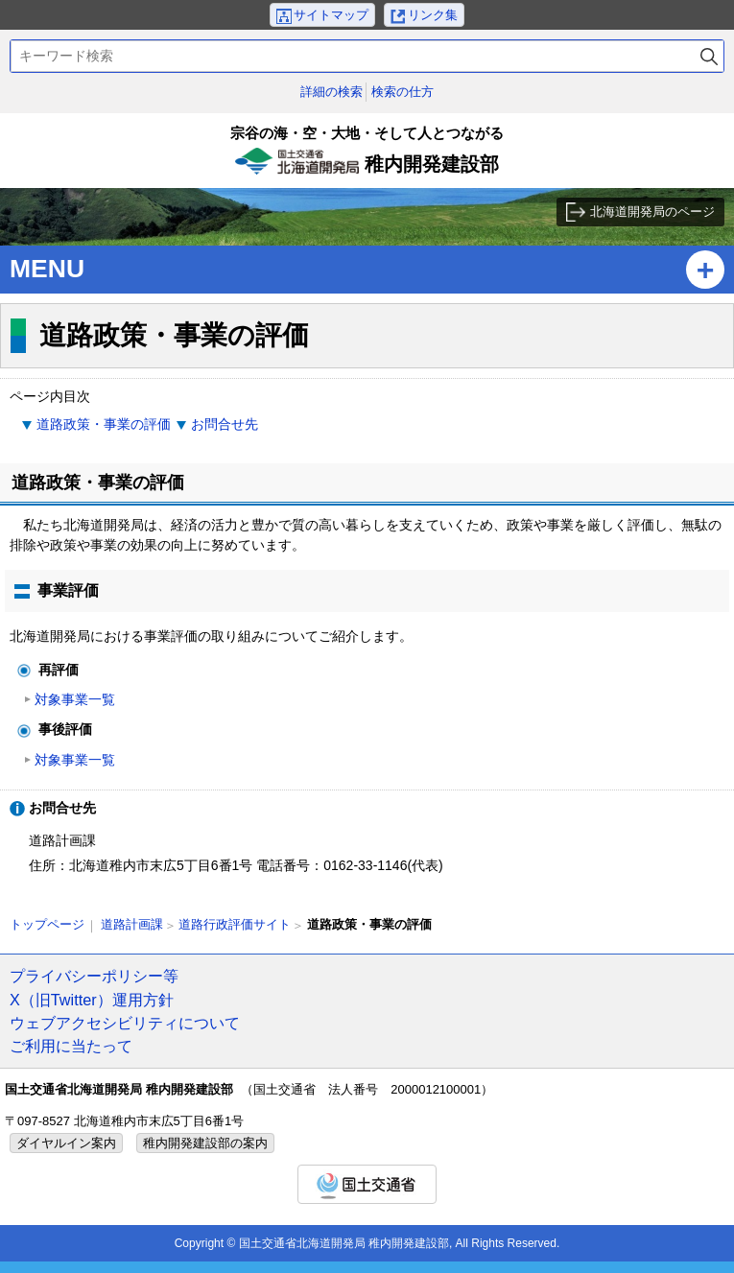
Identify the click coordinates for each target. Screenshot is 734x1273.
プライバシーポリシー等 (94, 975)
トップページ (47, 924)
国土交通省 (367, 1184)
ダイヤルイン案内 (66, 1143)
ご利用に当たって (71, 1045)
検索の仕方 (402, 91)
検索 (709, 56)
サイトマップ (331, 15)
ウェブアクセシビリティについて (125, 1022)
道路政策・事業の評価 (103, 424)
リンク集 (433, 15)
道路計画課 (132, 924)
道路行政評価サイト (234, 924)
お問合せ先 (224, 424)
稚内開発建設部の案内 (205, 1143)
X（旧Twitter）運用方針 (92, 999)
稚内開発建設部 (367, 155)
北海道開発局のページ (652, 211)
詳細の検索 (331, 91)
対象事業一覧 (75, 699)
